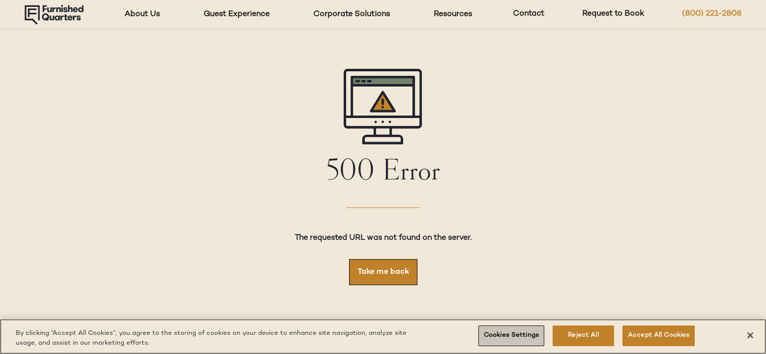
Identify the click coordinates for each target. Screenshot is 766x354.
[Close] (750, 335)
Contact (528, 14)
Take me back (383, 272)
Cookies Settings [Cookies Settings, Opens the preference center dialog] (511, 335)
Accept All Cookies (658, 335)
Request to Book (613, 14)
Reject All (583, 335)
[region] (383, 336)
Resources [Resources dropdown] (453, 14)
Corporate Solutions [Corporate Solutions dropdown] (351, 14)
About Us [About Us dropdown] (142, 14)
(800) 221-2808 (711, 14)
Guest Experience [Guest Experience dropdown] (236, 14)
